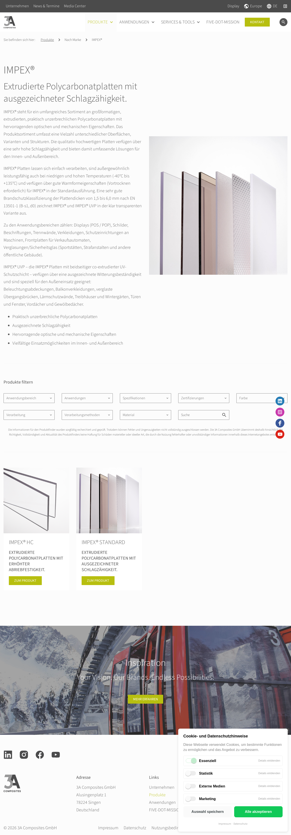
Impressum (224, 824)
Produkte (47, 40)
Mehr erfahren (145, 699)
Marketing (207, 799)
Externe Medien (212, 786)
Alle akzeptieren (258, 812)
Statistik (206, 773)
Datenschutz (240, 824)
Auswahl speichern (207, 812)
